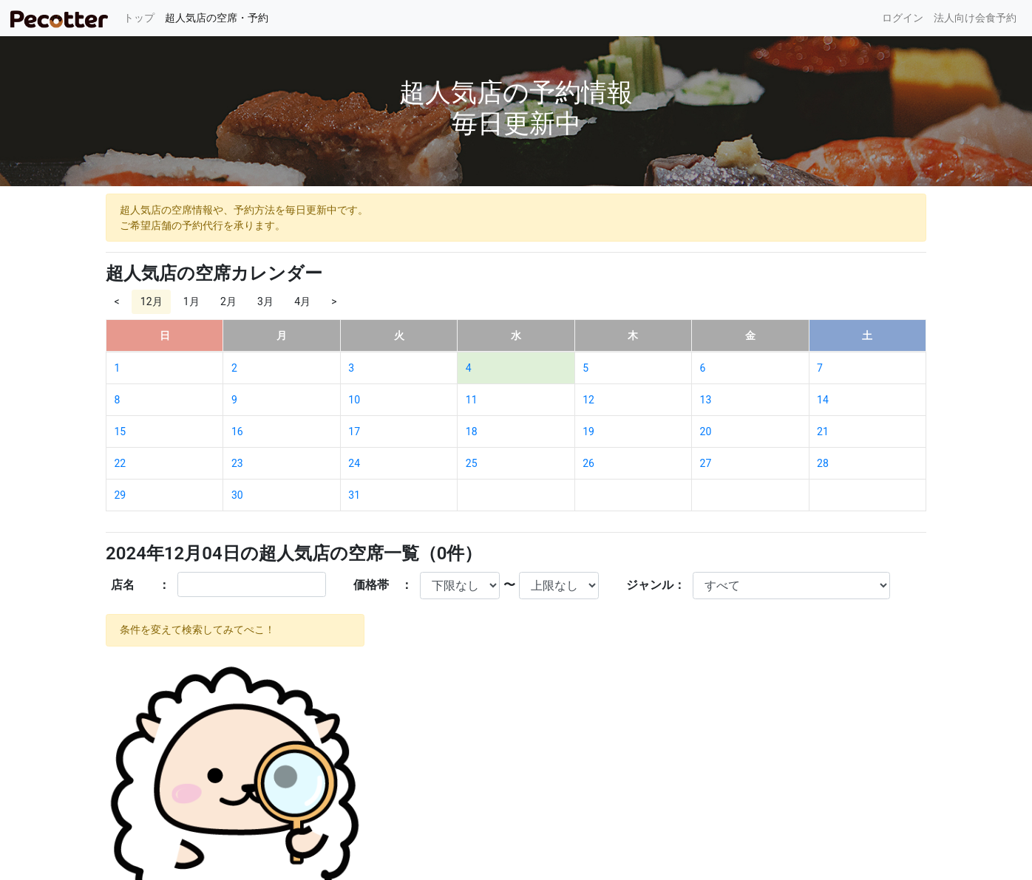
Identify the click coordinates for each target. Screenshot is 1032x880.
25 (472, 463)
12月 (151, 301)
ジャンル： (655, 585)
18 (472, 431)
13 (706, 400)
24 (354, 463)
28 (823, 463)
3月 (265, 301)
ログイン (902, 18)
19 (588, 431)
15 (120, 431)
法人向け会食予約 (975, 18)
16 (237, 431)
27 (706, 463)
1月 (191, 301)
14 (823, 400)
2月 (228, 301)
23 (237, 463)
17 (354, 431)
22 (120, 463)
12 (588, 400)
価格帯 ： (383, 585)
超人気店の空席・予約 (216, 18)
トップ (141, 17)
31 (354, 495)
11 (472, 400)
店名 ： (140, 585)
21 (823, 431)
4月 (302, 301)
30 (237, 495)
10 (354, 400)
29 (120, 495)
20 (706, 431)
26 (588, 463)
